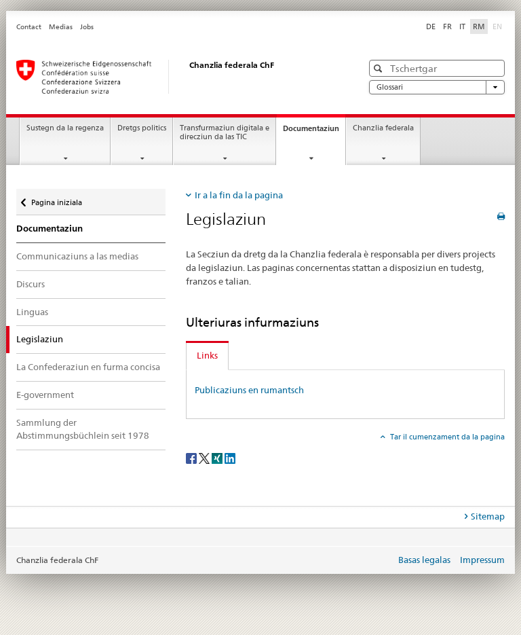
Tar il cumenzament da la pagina (446, 436)
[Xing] (218, 457)
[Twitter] (205, 457)
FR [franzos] (447, 26)
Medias (61, 27)
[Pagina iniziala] (175, 77)
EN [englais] (499, 25)
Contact (28, 27)
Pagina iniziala (56, 198)
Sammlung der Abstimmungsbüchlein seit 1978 (82, 429)
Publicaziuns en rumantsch (249, 389)
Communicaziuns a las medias (77, 256)
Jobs (87, 27)
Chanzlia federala (383, 128)
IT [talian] (462, 26)
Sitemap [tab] (488, 516)
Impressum (482, 559)
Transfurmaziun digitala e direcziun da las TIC (224, 132)
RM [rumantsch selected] (479, 26)
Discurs (30, 283)
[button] (379, 68)
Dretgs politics (141, 128)
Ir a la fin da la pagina (239, 194)
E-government (45, 394)
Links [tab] (207, 355)
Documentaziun (314, 132)
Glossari (437, 87)
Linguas (32, 311)
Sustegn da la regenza (65, 128)
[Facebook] (192, 457)
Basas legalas (424, 559)
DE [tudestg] (431, 26)
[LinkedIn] (230, 457)
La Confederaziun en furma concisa (88, 366)
